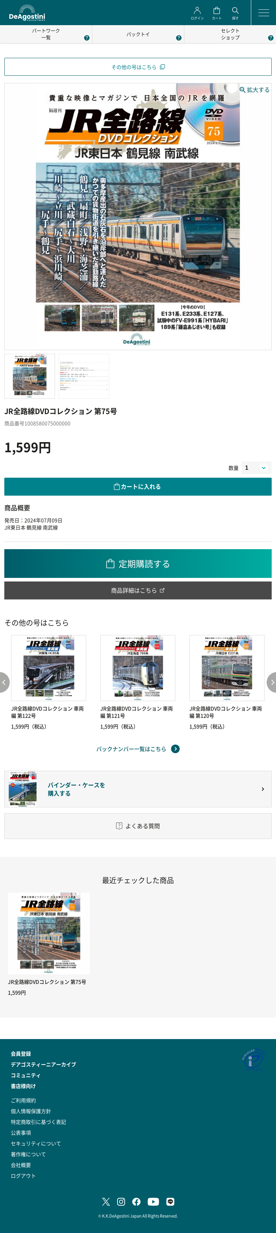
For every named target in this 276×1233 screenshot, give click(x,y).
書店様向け (23, 1085)
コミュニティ (26, 1075)
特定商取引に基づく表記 (38, 1121)
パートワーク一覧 (46, 34)
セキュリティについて (36, 1143)
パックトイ (138, 34)
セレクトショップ (230, 34)
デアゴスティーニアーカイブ (43, 1064)
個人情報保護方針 (31, 1110)
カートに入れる (141, 486)
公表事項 (21, 1132)
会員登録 (21, 1053)
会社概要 (21, 1164)
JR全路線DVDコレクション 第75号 (47, 981)
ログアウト (23, 1175)
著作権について (28, 1154)
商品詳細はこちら (134, 590)
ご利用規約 (23, 1100)
